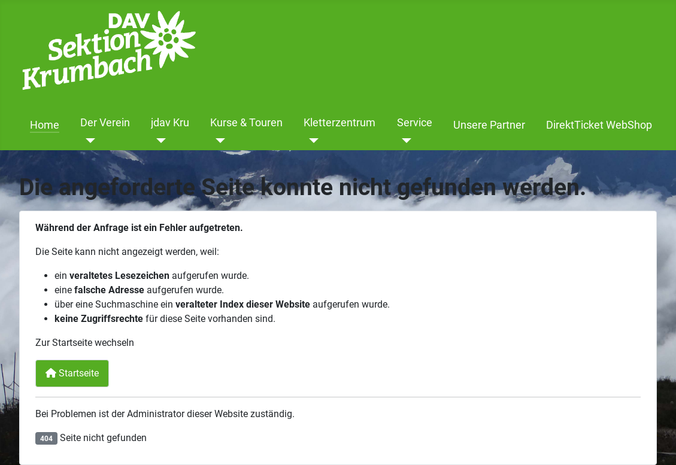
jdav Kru (170, 123)
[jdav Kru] (158, 140)
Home (44, 125)
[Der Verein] (87, 140)
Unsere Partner (489, 125)
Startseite (72, 373)
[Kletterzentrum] (311, 140)
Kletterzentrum (339, 123)
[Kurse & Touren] (217, 140)
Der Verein (105, 123)
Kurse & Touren (246, 123)
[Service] (404, 140)
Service (414, 123)
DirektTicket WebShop (599, 125)
